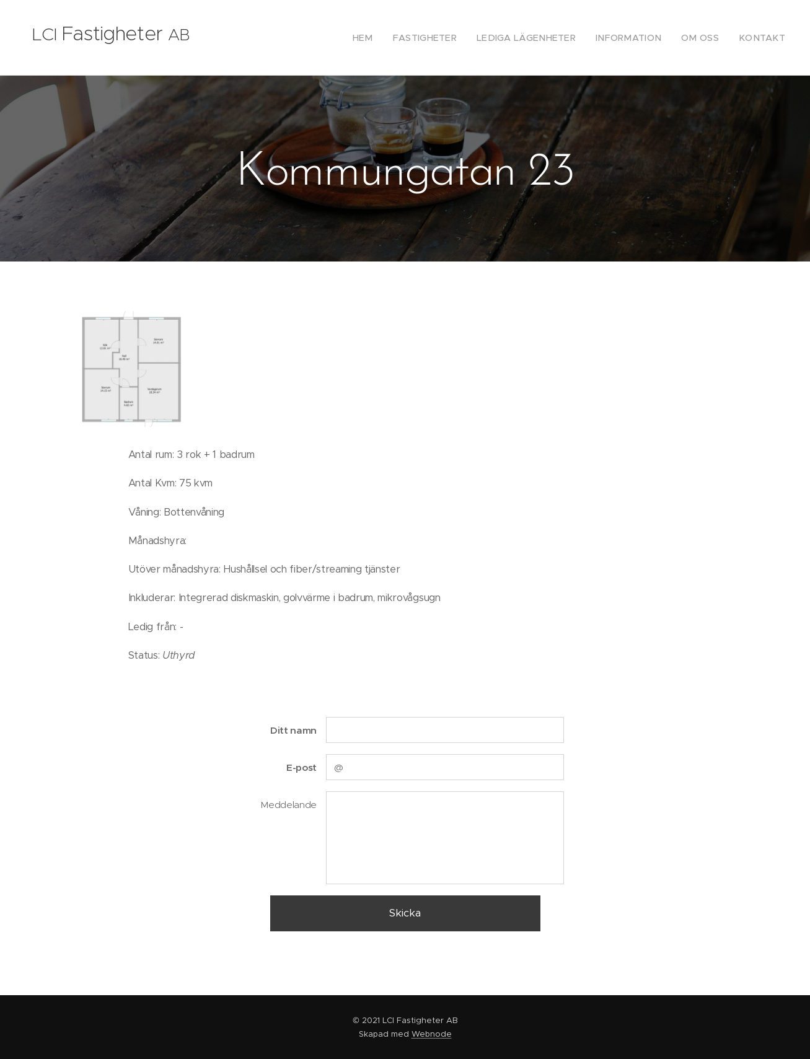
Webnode (432, 1034)
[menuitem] (398, 37)
